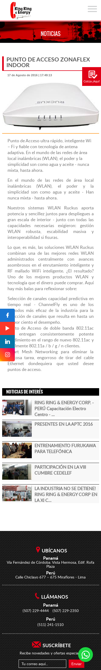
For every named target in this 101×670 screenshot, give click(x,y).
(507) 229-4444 (36, 610)
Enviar (76, 663)
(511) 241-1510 (50, 624)
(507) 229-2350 (66, 610)
